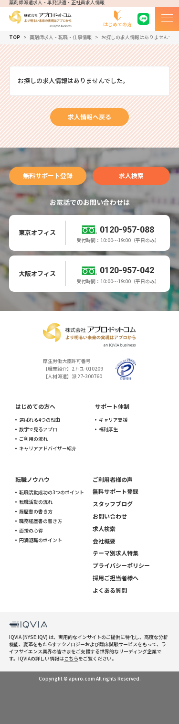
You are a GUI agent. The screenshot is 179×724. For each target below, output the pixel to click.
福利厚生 (108, 429)
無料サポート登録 (48, 175)
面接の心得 (31, 530)
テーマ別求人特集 (115, 553)
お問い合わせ (110, 516)
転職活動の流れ (36, 502)
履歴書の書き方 (36, 511)
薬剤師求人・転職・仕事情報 (61, 37)
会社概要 (104, 541)
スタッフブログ (113, 504)
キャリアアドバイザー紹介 (47, 448)
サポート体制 (112, 406)
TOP (14, 37)
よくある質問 (110, 590)
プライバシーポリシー (121, 565)
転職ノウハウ (32, 479)
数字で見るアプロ (38, 429)
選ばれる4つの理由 (39, 419)
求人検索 (131, 175)
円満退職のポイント (40, 540)
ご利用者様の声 (113, 479)
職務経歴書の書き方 (40, 521)
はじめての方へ (35, 406)
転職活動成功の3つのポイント (51, 492)
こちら (71, 658)
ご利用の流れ (33, 439)
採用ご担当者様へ (115, 578)
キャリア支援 (113, 419)
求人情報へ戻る (89, 116)
